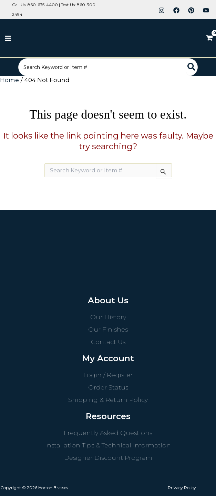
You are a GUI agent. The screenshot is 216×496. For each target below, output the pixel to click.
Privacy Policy (182, 487)
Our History (108, 317)
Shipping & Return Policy (108, 400)
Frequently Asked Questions (108, 433)
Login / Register (108, 375)
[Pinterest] (191, 10)
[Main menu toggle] (8, 38)
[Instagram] (161, 10)
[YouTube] (206, 10)
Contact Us (108, 342)
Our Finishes (108, 329)
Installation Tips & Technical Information (108, 445)
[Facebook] (176, 10)
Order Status (108, 387)
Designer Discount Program (108, 458)
